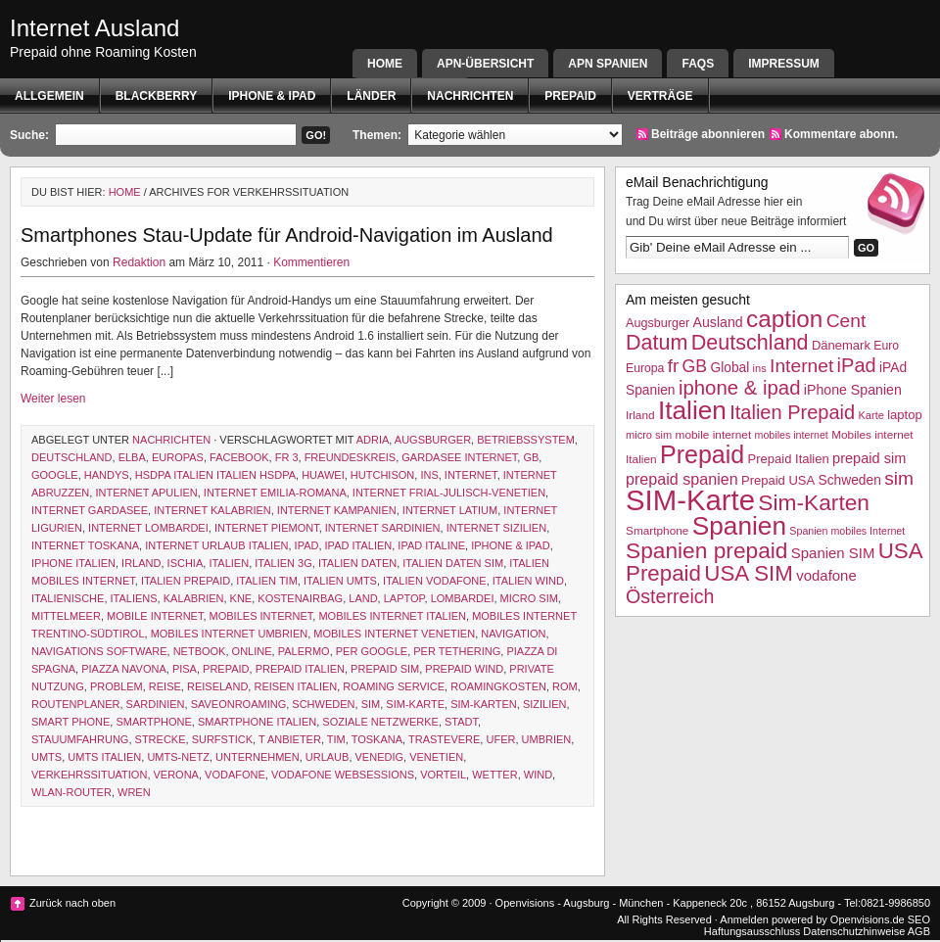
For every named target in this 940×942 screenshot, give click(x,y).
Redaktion (139, 262)
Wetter (494, 774)
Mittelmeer (66, 616)
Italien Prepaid (185, 581)
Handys (106, 475)
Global (729, 367)
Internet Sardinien (383, 528)
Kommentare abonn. (841, 134)
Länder (371, 96)
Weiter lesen (53, 398)
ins (429, 475)
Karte (870, 415)
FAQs (698, 64)
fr (674, 365)
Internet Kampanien (337, 510)
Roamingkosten (498, 686)
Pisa (184, 669)
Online (252, 651)
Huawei (323, 475)
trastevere (444, 739)
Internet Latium (449, 510)
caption (784, 319)
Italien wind (528, 581)
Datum (656, 342)
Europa (645, 368)
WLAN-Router (71, 792)
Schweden (323, 704)
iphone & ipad (271, 96)
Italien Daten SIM (452, 563)
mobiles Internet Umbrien (229, 633)
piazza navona (123, 669)
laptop (404, 598)
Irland (141, 563)
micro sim (529, 598)
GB (531, 457)
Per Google (371, 651)
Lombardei (462, 598)
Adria (373, 440)
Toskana (377, 739)
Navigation (513, 633)
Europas (178, 457)
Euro (886, 346)
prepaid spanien (682, 479)
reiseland (217, 686)
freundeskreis (351, 457)
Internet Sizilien (496, 528)
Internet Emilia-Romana (275, 492)
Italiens (134, 598)
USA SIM (748, 573)
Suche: (29, 135)
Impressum (784, 64)
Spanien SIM (833, 552)
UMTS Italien (104, 757)
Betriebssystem (526, 440)
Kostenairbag (300, 598)
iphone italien (73, 563)
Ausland (718, 322)
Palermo (304, 651)
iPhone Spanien (853, 390)
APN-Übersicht (485, 64)
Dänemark (841, 345)
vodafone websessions (342, 774)
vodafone (235, 774)
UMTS (46, 757)
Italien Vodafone (435, 581)
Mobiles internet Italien (392, 616)
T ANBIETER (289, 739)
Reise (165, 686)
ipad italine (431, 545)
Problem (116, 686)
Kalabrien (194, 598)
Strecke (160, 739)
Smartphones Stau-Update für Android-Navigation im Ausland (287, 235)
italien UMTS (340, 581)
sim (371, 704)
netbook (199, 651)
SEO (919, 919)
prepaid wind (464, 669)
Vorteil (443, 774)
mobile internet (155, 616)
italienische (67, 598)
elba (132, 457)
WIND (538, 774)
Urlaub (328, 757)
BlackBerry (157, 96)
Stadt (461, 722)
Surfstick (222, 739)
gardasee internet (459, 457)
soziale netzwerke (380, 722)
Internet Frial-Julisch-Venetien (448, 492)
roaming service (394, 686)
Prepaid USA (778, 480)
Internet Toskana (85, 545)
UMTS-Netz (178, 757)
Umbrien (547, 739)
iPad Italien (359, 545)
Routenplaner (75, 704)
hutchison (382, 475)
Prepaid (569, 96)
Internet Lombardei (148, 528)
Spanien (739, 526)
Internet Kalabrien (212, 510)
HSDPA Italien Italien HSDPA (215, 475)
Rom (565, 686)
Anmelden (744, 919)
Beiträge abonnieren (708, 134)
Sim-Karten (483, 704)
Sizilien (545, 704)
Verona (176, 774)
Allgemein (49, 96)
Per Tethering (456, 651)
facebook (239, 457)
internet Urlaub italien (216, 545)
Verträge (660, 96)
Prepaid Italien (300, 669)
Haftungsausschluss (752, 931)
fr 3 (287, 457)
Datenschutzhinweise (854, 931)
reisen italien (295, 686)
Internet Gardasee (89, 510)
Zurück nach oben (72, 903)
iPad (307, 545)
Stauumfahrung (79, 739)
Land (363, 598)
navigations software (99, 651)
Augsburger (433, 440)
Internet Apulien (146, 492)
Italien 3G (283, 563)
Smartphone (153, 722)
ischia (185, 563)
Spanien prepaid (706, 550)
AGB (919, 931)
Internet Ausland (94, 28)
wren (134, 792)
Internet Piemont (266, 528)
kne (241, 598)
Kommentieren (311, 262)
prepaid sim (385, 669)
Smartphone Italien (257, 722)
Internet (471, 475)
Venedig (379, 757)
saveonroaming (239, 704)
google (54, 475)
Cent (846, 320)
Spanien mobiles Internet (847, 531)
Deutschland (72, 457)
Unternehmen (257, 757)
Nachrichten (470, 96)
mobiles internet (261, 616)
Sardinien (155, 704)
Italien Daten (357, 563)
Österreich (670, 596)
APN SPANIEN (607, 64)
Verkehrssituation (89, 774)
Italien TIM (267, 581)
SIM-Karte (415, 704)
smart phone (70, 722)
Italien (229, 563)
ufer (500, 739)
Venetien (436, 757)
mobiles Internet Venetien (394, 633)
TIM (336, 739)
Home (384, 64)
